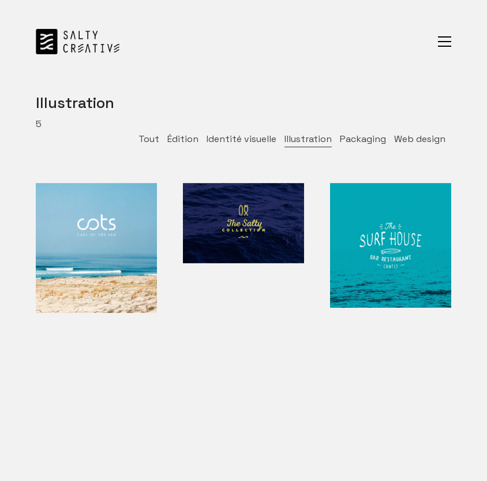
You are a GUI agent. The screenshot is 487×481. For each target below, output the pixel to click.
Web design (419, 139)
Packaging (363, 139)
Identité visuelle (241, 139)
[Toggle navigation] (444, 41)
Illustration (308, 139)
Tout (148, 139)
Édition (182, 139)
